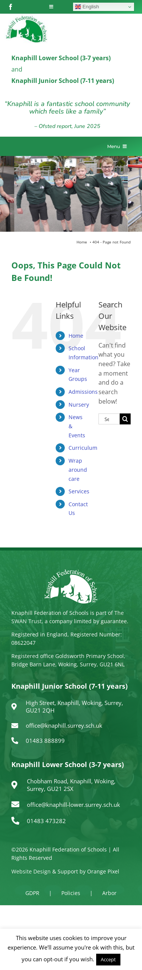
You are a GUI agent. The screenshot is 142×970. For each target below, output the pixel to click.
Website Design (31, 871)
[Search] (125, 418)
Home (76, 335)
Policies (70, 893)
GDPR (32, 893)
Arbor (109, 893)
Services (79, 491)
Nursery (79, 404)
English (87, 7)
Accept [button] (108, 959)
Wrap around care (78, 469)
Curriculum (83, 447)
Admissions (83, 391)
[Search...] (109, 418)
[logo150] (26, 17)
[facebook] (11, 7)
